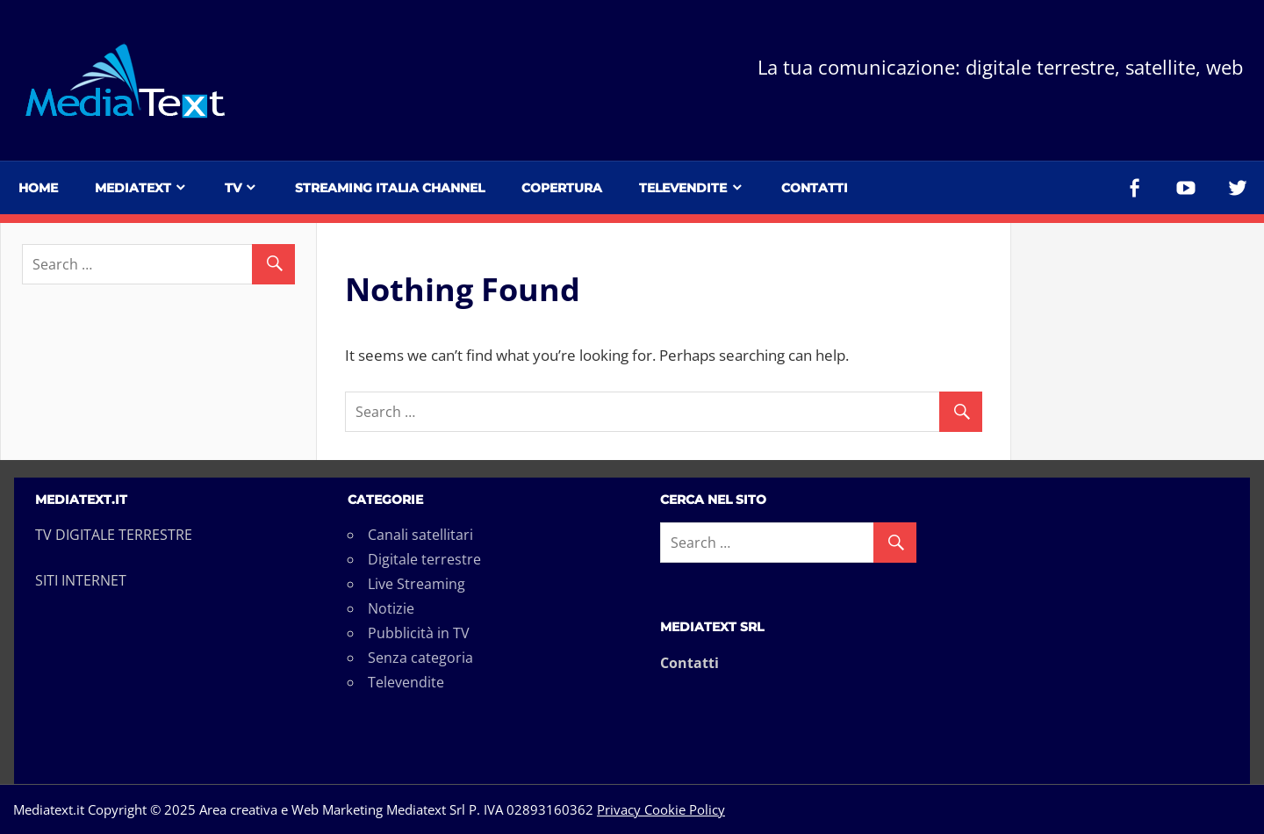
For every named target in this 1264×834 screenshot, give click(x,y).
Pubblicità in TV (419, 633)
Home (38, 188)
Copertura (561, 188)
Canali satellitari (420, 534)
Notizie (391, 608)
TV (233, 188)
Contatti (814, 188)
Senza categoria (420, 657)
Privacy (619, 809)
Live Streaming (416, 583)
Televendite (683, 188)
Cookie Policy (683, 809)
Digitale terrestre (424, 559)
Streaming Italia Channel (390, 188)
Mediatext (133, 188)
